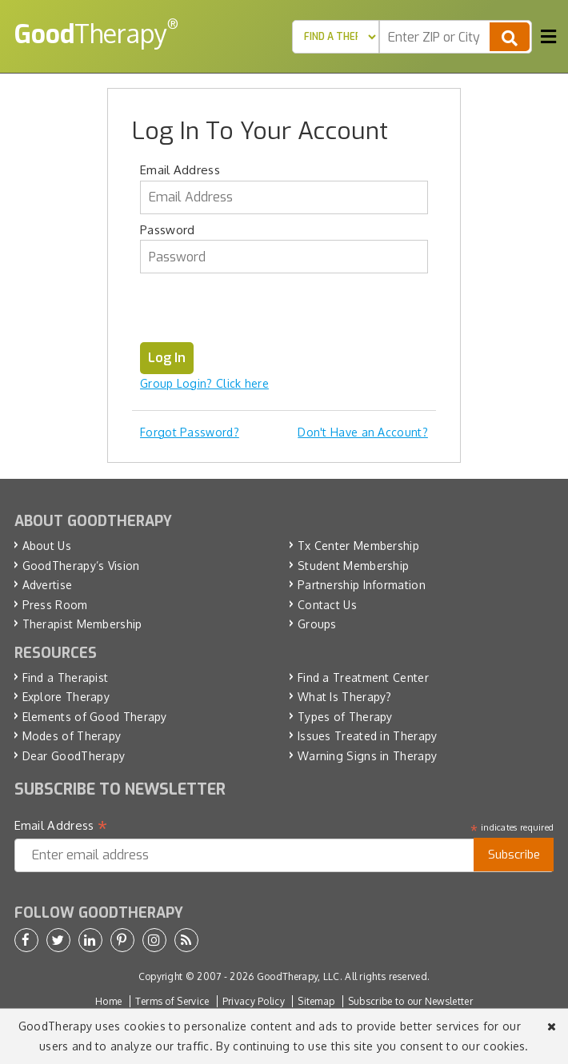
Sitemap (316, 1001)
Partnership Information (362, 585)
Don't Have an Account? (363, 432)
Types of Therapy (345, 716)
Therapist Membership (82, 624)
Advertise (47, 585)
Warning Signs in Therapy (367, 756)
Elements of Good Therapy (94, 716)
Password (167, 229)
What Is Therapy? (345, 696)
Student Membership (353, 565)
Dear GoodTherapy (74, 756)
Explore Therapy (66, 696)
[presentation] (261, 311)
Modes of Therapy (72, 736)
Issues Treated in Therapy (368, 736)
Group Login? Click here (204, 383)
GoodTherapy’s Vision (81, 565)
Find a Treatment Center (363, 677)
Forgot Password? (189, 432)
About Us (46, 545)
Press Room (55, 605)
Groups (317, 624)
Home (108, 1001)
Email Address (180, 169)
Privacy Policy (253, 1001)
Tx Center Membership (358, 545)
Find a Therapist (65, 677)
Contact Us (327, 605)
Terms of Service (172, 1001)
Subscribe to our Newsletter (410, 1001)
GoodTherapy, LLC (298, 976)
